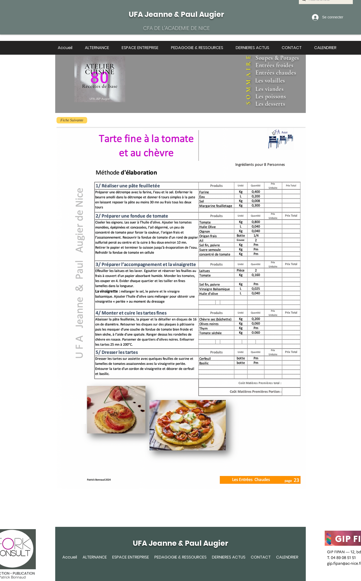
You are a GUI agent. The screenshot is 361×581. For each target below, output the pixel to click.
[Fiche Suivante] (72, 120)
